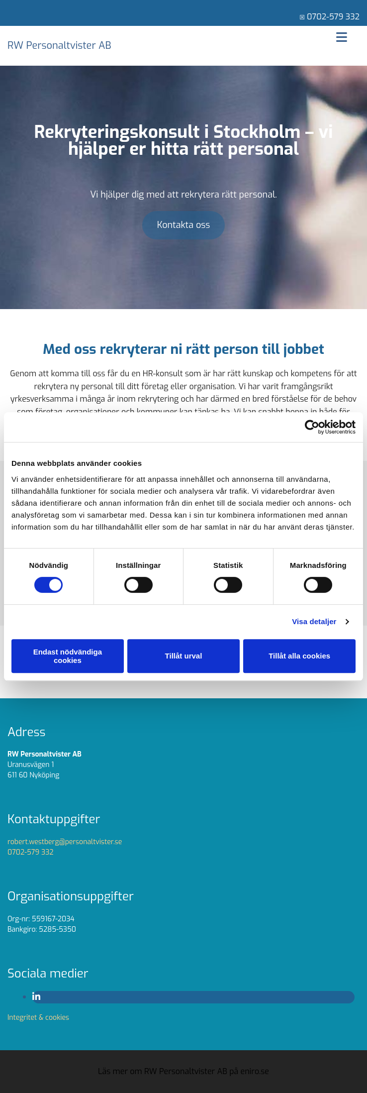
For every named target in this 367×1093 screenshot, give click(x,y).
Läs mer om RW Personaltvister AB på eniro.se (183, 1071)
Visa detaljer (314, 621)
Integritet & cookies (38, 1017)
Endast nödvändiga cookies (67, 656)
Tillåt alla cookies (299, 656)
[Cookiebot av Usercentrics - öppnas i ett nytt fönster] (312, 427)
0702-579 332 (333, 16)
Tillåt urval (183, 656)
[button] (183, 225)
